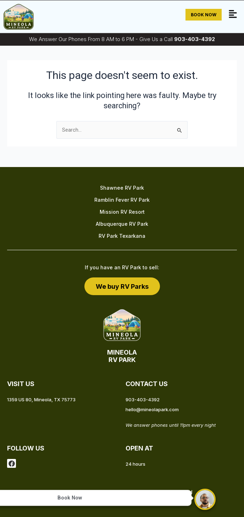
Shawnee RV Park (122, 188)
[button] (232, 15)
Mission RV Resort (122, 212)
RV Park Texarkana (122, 236)
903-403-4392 (194, 39)
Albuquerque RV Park (122, 224)
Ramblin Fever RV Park (122, 200)
